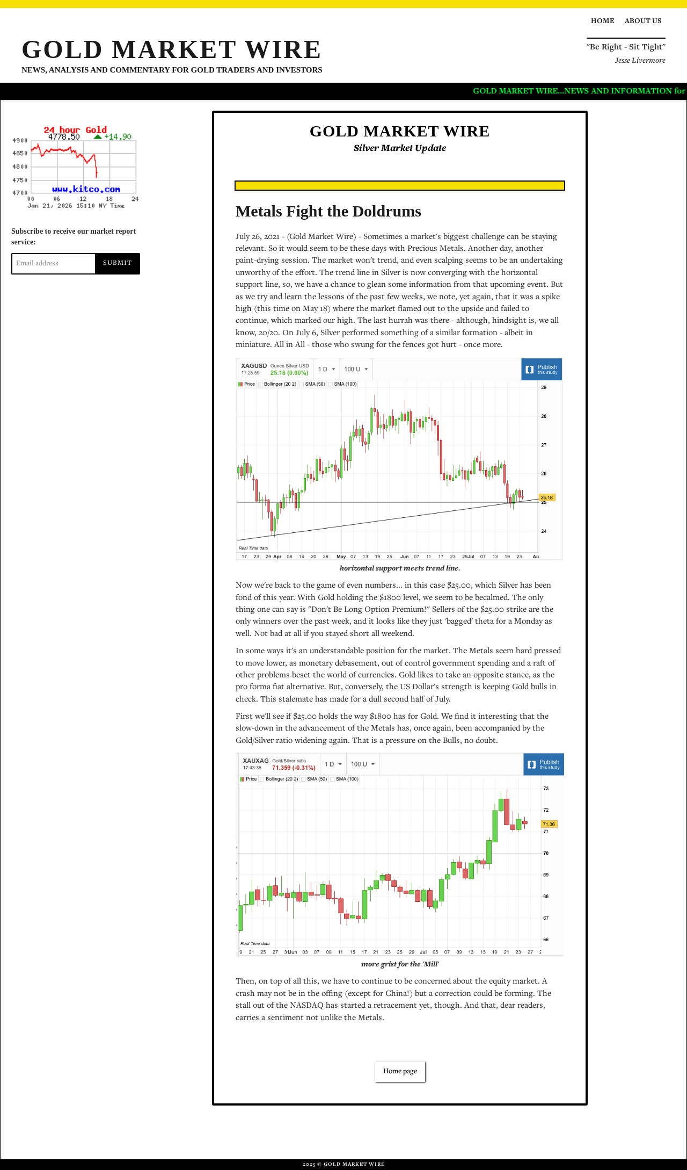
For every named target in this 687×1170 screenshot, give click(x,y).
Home (603, 21)
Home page (400, 1071)
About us (643, 21)
